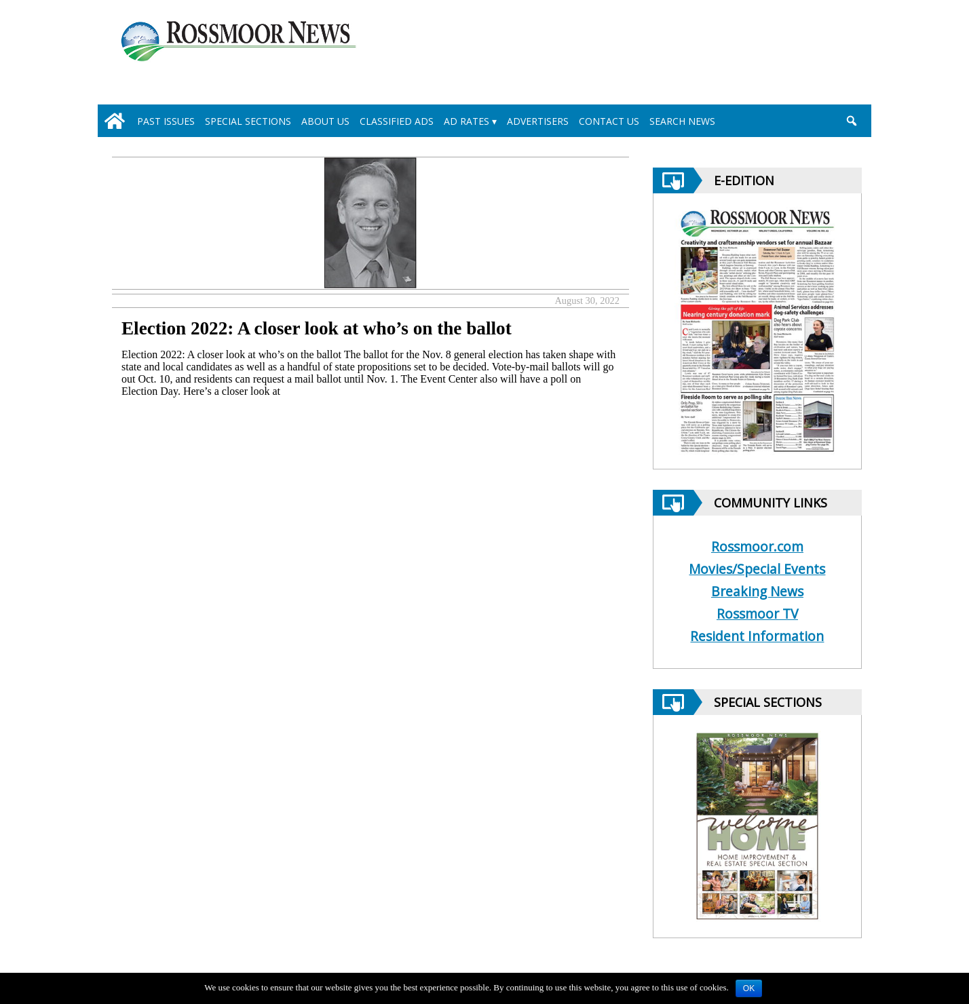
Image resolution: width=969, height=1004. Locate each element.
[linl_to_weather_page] (805, 55)
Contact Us (609, 121)
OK (749, 988)
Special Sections (248, 121)
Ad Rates (466, 121)
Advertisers (538, 121)
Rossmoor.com (757, 546)
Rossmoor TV (757, 613)
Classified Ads (397, 121)
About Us (325, 121)
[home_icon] (115, 120)
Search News (682, 121)
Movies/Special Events (757, 569)
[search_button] (851, 121)
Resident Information (757, 636)
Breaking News (757, 591)
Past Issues (166, 121)
